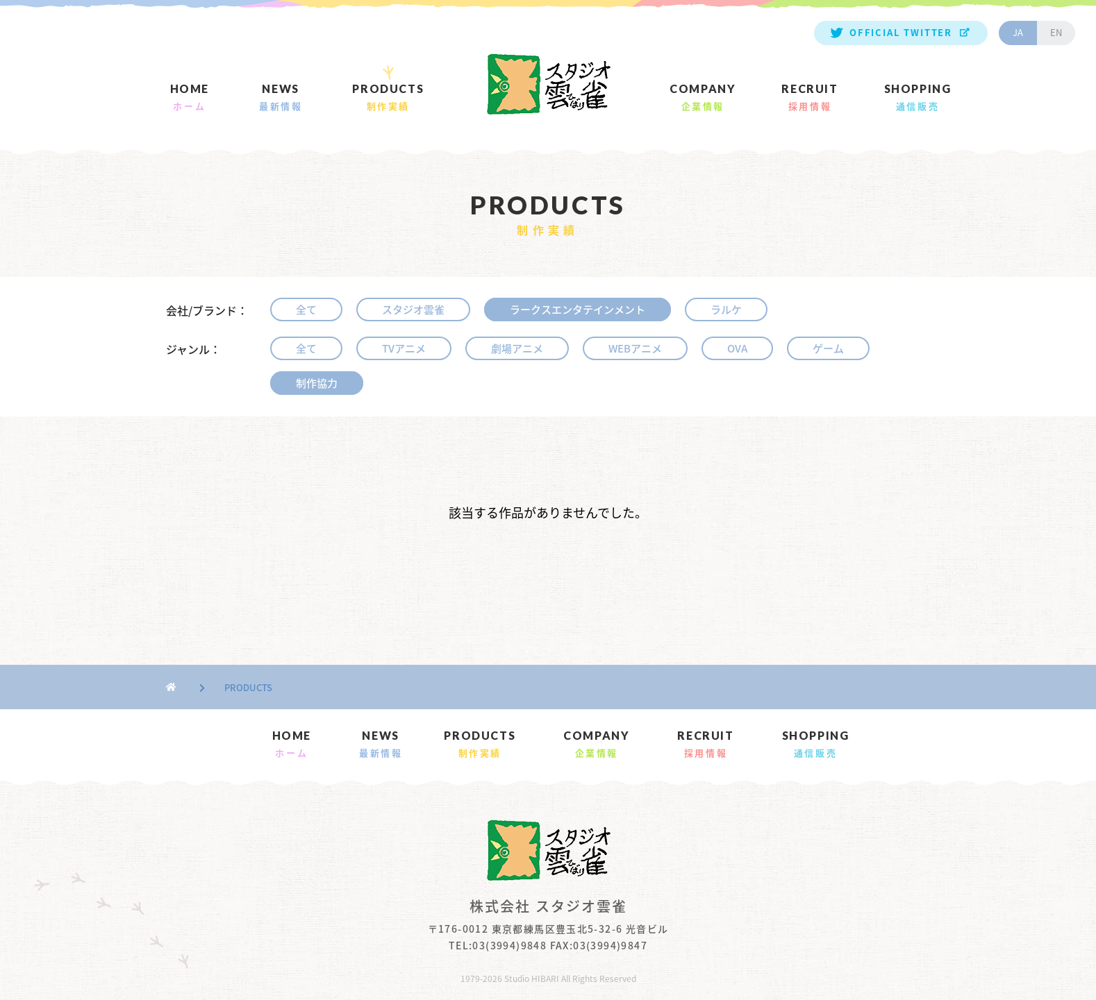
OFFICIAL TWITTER (900, 32)
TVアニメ (404, 348)
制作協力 (317, 383)
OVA (737, 348)
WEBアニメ (635, 348)
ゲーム (828, 348)
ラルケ (726, 309)
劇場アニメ (517, 348)
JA (1018, 32)
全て (306, 309)
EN (1056, 32)
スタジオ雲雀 (413, 309)
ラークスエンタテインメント (577, 309)
